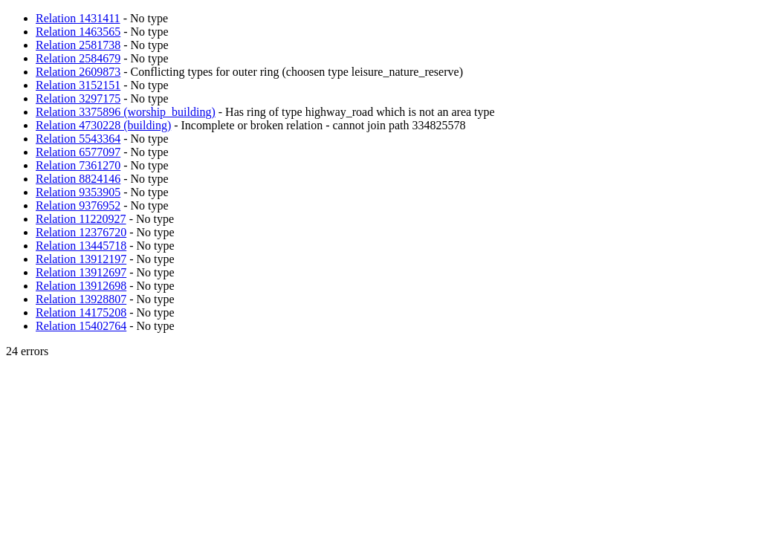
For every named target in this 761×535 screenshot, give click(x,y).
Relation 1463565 (78, 31)
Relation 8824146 (78, 178)
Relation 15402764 (81, 326)
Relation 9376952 (78, 205)
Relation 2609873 (78, 71)
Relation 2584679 (78, 58)
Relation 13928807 (81, 299)
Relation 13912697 (81, 272)
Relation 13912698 (81, 285)
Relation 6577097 (78, 152)
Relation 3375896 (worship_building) (126, 112)
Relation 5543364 (78, 138)
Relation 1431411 (78, 18)
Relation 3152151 (78, 85)
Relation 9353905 (78, 192)
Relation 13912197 (81, 259)
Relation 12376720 (81, 232)
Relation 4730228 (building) (103, 125)
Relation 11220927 (81, 219)
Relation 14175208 (81, 312)
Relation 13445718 (81, 245)
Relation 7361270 (78, 165)
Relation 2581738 (78, 45)
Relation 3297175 (78, 98)
